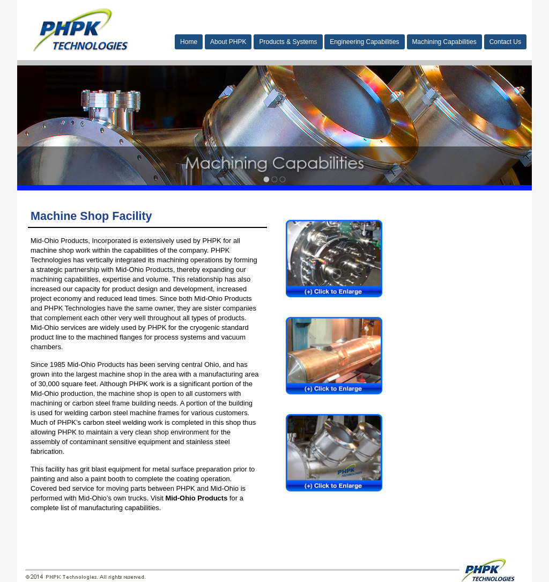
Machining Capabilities (444, 42)
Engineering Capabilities (364, 42)
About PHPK (228, 42)
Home (188, 42)
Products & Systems (288, 42)
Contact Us (505, 42)
